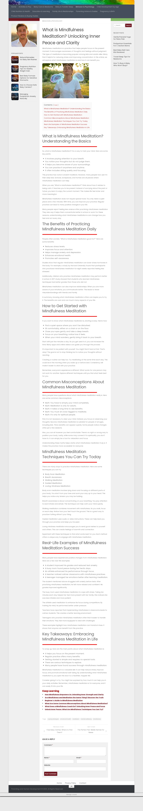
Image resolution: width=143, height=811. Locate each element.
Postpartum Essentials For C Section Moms (122, 44)
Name (47, 772)
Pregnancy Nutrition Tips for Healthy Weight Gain (28, 68)
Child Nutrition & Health (20, 11)
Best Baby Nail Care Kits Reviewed (121, 51)
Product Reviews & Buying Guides (24, 16)
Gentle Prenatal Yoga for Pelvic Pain (122, 38)
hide (55, 105)
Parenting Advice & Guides (86, 11)
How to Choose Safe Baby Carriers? (28, 86)
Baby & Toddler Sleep (64, 7)
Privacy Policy (70, 798)
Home (13, 7)
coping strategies (53, 734)
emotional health (65, 734)
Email (78, 772)
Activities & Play (25, 7)
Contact (82, 798)
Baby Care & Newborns (43, 7)
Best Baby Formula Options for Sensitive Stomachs (28, 78)
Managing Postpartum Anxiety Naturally (28, 96)
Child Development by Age (108, 7)
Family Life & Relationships (62, 11)
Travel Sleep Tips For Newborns (121, 58)
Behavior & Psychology (85, 7)
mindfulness (97, 734)
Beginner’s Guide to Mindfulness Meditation (66, 706)
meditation (76, 734)
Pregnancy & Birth (107, 11)
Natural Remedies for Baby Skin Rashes (28, 58)
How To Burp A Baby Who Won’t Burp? (121, 64)
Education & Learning (41, 11)
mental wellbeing (86, 734)
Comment (48, 760)
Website (47, 780)
